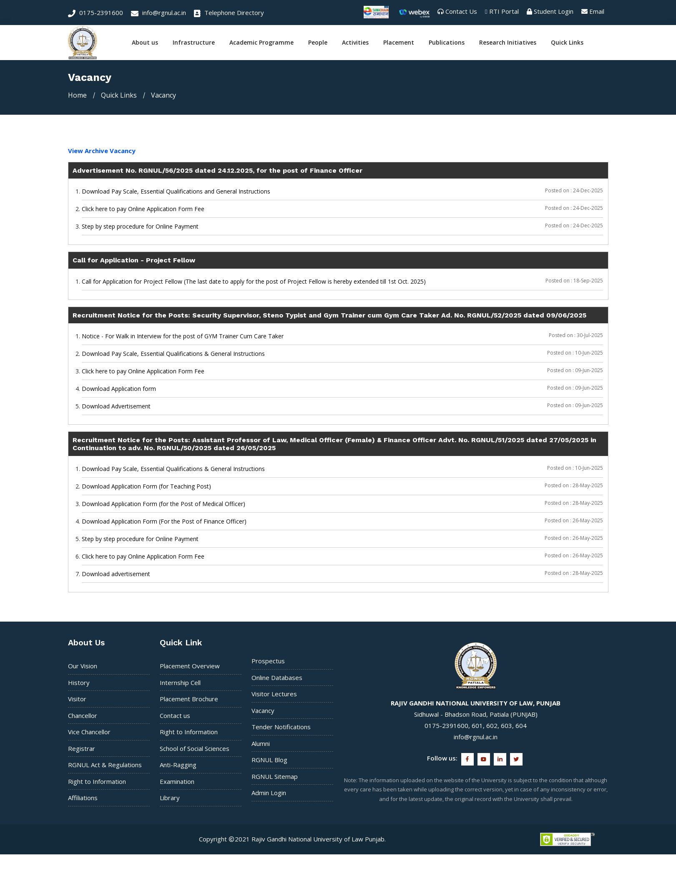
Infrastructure (194, 42)
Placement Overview (190, 666)
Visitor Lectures (274, 694)
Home (77, 95)
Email (596, 11)
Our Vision (82, 666)
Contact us (175, 715)
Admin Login (268, 792)
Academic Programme (261, 42)
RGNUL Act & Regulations (105, 765)
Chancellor (82, 715)
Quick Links (567, 42)
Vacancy (262, 710)
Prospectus (268, 661)
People (317, 42)
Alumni (260, 743)
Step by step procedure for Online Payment (140, 226)
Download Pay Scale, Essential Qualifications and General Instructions (176, 191)
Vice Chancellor (89, 732)
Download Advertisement (116, 406)
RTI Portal (504, 11)
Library (170, 797)
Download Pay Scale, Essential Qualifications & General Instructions (173, 354)
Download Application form (119, 389)
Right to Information (97, 781)
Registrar (81, 748)
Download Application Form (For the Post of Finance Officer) (164, 521)
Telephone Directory (229, 12)
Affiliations (83, 797)
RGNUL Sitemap (274, 776)
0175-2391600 (95, 12)
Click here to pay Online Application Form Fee (143, 209)
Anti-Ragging (178, 765)
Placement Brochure (189, 699)
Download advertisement (116, 574)
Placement (398, 42)
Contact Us (461, 11)
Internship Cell (180, 682)
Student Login (553, 11)
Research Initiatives (507, 42)
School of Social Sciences (194, 748)
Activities (355, 42)
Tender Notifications (281, 727)
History (79, 682)
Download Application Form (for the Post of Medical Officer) (163, 504)
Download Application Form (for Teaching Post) (146, 486)
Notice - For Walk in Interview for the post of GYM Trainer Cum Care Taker (183, 336)
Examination (177, 781)
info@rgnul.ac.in (158, 12)
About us (145, 42)
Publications (447, 42)
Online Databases (276, 677)
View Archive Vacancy (102, 150)
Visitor (77, 699)
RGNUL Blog (269, 760)
